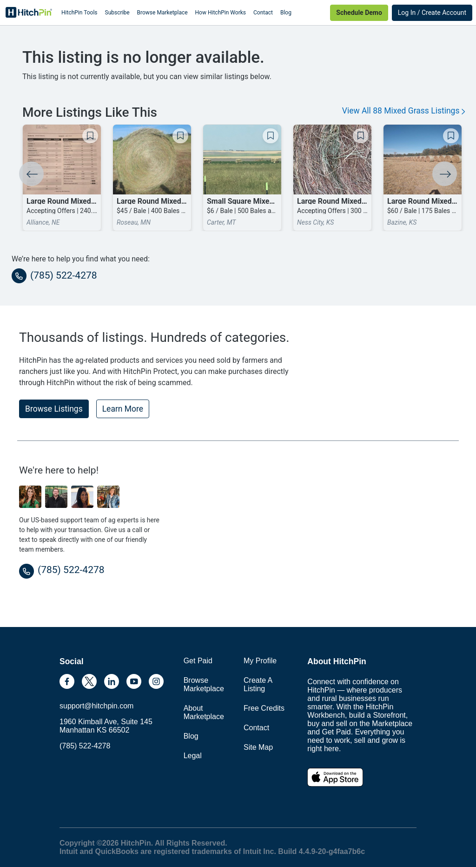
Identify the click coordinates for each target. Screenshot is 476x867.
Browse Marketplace (162, 12)
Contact (263, 12)
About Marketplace (204, 712)
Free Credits (264, 708)
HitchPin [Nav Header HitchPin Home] (29, 12)
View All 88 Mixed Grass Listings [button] (403, 110)
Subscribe (117, 12)
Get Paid (198, 661)
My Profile (260, 661)
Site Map (258, 747)
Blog (285, 12)
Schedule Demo (359, 12)
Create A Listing (258, 684)
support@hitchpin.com (96, 706)
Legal (193, 756)
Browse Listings (54, 408)
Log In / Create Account (432, 12)
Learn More (122, 408)
